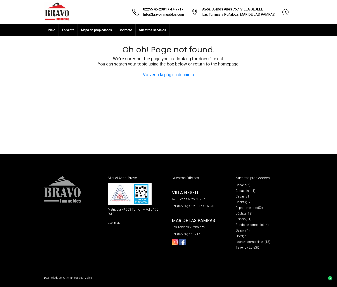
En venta (68, 30)
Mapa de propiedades (96, 30)
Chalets (241, 202)
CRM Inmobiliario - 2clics (77, 277)
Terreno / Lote (245, 247)
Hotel (239, 236)
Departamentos (246, 208)
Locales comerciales (250, 242)
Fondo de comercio (249, 225)
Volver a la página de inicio (168, 74)
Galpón (241, 230)
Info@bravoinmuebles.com (163, 14)
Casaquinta (243, 190)
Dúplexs (241, 213)
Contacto (125, 30)
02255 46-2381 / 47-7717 (163, 9)
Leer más (114, 222)
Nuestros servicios (152, 30)
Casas (240, 196)
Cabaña (241, 185)
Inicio (51, 30)
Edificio (241, 219)
